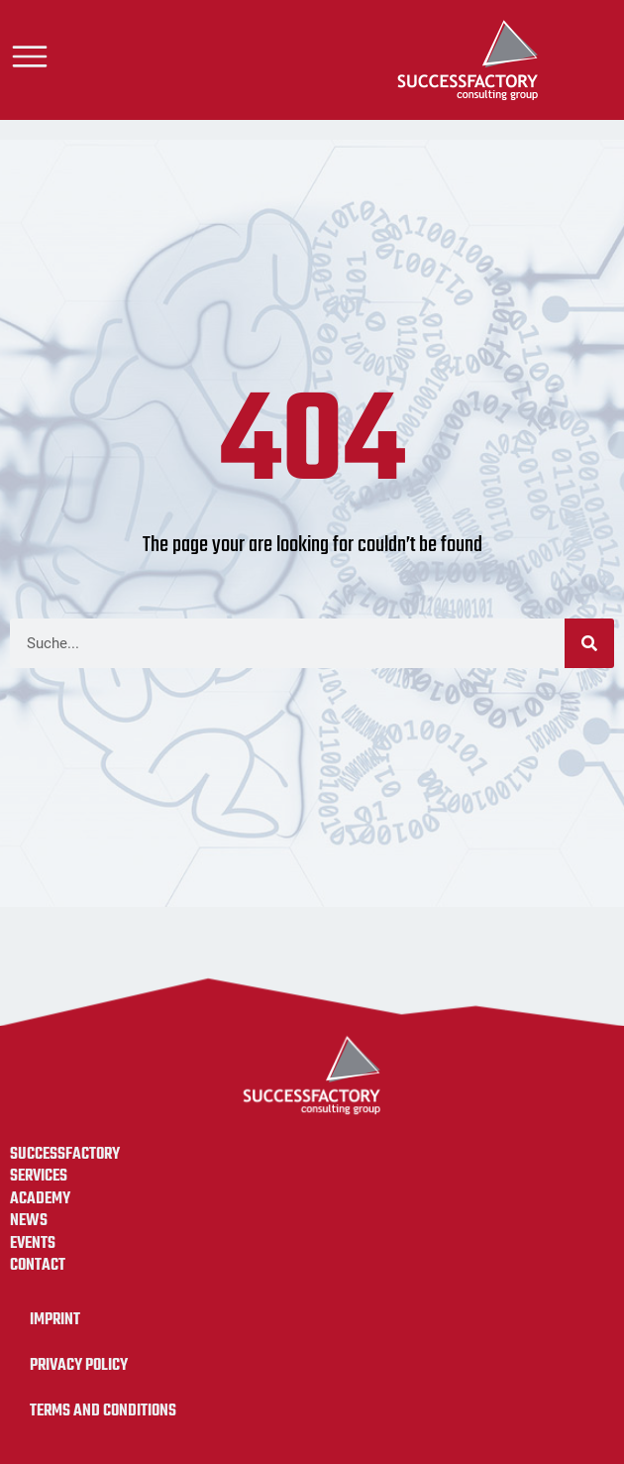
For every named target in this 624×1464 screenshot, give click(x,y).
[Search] (589, 643)
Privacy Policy (79, 1365)
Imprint (55, 1319)
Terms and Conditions (103, 1411)
